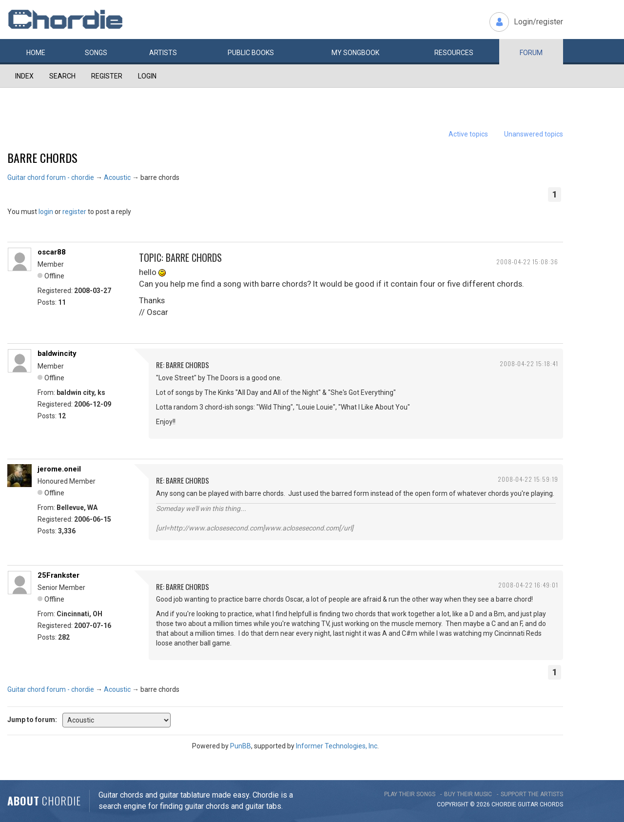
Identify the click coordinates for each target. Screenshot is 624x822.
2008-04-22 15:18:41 (529, 363)
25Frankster (58, 575)
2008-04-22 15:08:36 (527, 261)
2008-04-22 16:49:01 (528, 585)
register (74, 211)
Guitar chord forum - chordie (50, 177)
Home (35, 53)
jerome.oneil (59, 469)
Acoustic (117, 177)
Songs (96, 53)
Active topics (468, 134)
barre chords (42, 157)
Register (106, 76)
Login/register (538, 21)
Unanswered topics (533, 134)
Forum (531, 53)
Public (251, 53)
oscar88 (52, 252)
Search (62, 76)
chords (551, 804)
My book (355, 53)
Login (147, 76)
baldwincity (57, 353)
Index (24, 76)
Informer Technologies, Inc (336, 746)
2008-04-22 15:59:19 (528, 479)
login (46, 211)
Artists (163, 53)
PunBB (240, 746)
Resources (453, 53)
